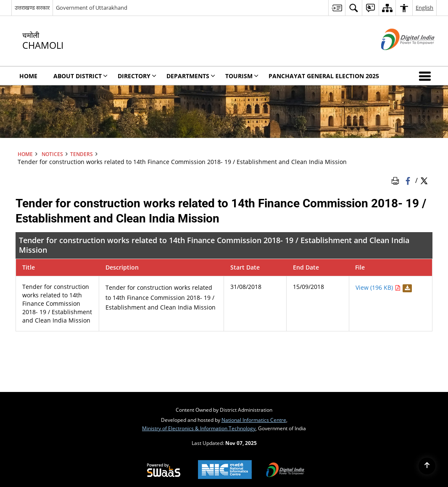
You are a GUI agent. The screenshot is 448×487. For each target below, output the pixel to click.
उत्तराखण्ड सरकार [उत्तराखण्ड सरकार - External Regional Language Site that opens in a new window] (32, 7)
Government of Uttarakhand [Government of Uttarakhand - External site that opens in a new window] (91, 7)
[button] (426, 75)
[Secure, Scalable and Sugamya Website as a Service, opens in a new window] (163, 470)
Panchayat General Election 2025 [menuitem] (324, 76)
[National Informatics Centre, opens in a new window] (225, 470)
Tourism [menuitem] (241, 76)
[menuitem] (336, 8)
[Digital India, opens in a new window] (285, 470)
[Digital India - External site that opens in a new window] (397, 57)
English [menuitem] (424, 7)
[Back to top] (427, 466)
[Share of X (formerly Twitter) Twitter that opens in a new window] (424, 180)
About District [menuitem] (80, 76)
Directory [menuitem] (137, 76)
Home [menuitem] (28, 76)
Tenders (81, 154)
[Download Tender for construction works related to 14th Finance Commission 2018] (406, 287)
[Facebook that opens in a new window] (409, 180)
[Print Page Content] (396, 180)
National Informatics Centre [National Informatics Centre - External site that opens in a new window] (253, 419)
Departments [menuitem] (190, 76)
